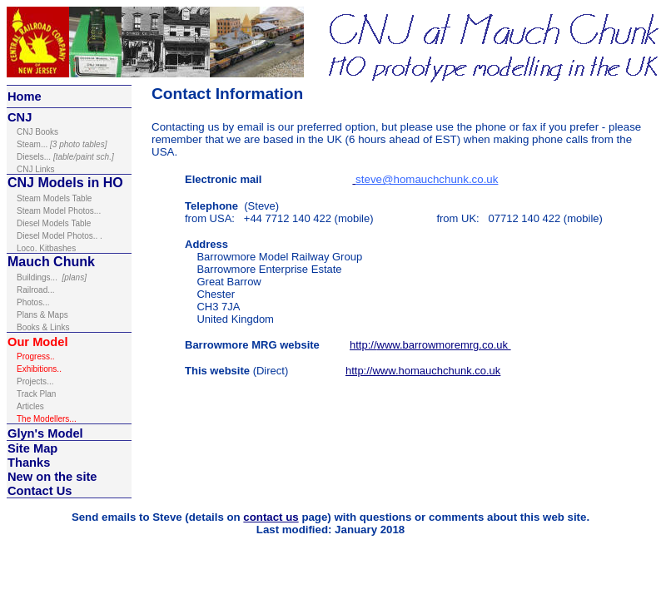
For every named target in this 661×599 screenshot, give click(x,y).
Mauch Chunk (51, 262)
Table (81, 223)
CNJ (19, 117)
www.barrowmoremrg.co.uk (444, 345)
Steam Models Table (54, 198)
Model (63, 433)
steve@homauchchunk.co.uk (426, 179)
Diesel (28, 156)
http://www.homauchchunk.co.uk (422, 370)
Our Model (37, 342)
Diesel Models (44, 223)
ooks (37, 131)
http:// (363, 345)
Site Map (32, 448)
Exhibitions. (38, 369)
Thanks (28, 462)
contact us (270, 517)
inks (36, 169)
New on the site (52, 476)
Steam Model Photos (55, 210)
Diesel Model (42, 235)
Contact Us (39, 491)
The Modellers (47, 418)
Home (24, 96)
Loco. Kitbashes (46, 248)
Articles (30, 406)
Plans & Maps (42, 314)
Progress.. (37, 356)
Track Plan (36, 394)
